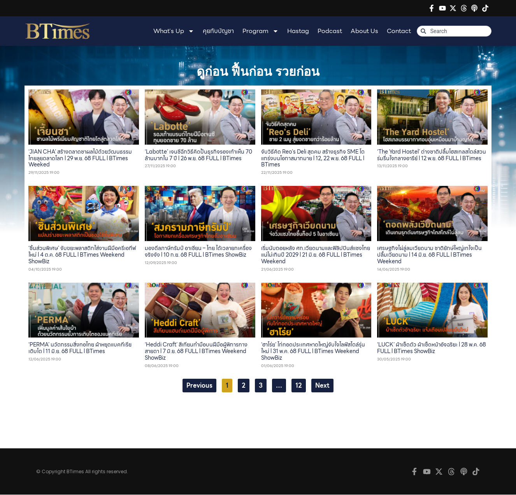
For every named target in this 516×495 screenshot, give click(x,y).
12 (300, 384)
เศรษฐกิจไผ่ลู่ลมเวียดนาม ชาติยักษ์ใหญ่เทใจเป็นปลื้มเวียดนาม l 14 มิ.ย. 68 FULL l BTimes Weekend (429, 255)
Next (322, 385)
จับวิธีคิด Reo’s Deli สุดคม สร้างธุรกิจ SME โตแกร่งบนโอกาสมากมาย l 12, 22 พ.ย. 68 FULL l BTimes (313, 158)
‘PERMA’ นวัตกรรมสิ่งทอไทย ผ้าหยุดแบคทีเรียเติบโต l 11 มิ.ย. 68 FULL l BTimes (80, 347)
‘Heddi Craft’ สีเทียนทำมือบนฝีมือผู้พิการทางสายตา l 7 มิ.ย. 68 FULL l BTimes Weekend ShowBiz (196, 351)
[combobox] (454, 31)
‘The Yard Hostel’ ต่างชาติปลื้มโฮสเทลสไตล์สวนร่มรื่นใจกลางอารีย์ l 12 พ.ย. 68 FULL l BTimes (431, 155)
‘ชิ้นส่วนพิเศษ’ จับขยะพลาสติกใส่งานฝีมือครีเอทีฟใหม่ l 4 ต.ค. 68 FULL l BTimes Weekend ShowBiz (82, 255)
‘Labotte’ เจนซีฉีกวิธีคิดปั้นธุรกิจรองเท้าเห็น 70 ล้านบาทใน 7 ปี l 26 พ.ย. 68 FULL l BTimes (198, 155)
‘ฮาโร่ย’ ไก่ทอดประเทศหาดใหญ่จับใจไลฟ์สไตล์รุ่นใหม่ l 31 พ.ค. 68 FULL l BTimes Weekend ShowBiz (313, 351)
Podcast (330, 31)
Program (260, 31)
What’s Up (173, 31)
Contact (399, 31)
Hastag (298, 31)
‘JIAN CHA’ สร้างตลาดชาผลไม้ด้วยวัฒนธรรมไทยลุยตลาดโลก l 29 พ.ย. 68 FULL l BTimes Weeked (80, 158)
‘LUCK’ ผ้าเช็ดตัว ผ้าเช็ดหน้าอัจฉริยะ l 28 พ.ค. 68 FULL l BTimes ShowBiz (431, 347)
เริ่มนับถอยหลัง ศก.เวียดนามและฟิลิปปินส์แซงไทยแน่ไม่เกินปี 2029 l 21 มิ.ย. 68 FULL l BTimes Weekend (315, 255)
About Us (364, 31)
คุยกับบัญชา (218, 31)
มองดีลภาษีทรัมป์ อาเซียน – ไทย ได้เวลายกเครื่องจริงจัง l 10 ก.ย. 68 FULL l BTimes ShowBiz (198, 251)
